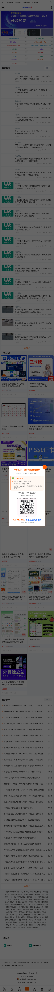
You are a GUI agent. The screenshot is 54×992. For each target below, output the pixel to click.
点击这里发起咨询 (33, 520)
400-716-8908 (19, 520)
